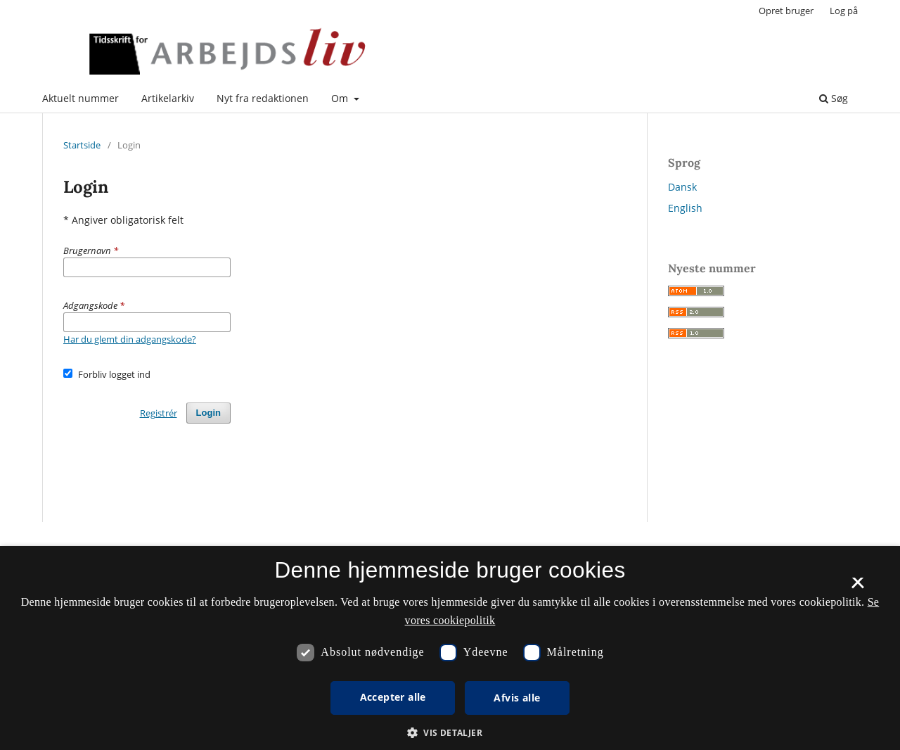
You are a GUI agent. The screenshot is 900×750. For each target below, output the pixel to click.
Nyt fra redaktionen (263, 98)
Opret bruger (786, 10)
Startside (82, 145)
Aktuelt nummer (80, 98)
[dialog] (450, 648)
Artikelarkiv (167, 98)
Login (208, 412)
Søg (833, 98)
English (685, 208)
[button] (450, 732)
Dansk (682, 186)
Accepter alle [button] (393, 697)
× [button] (857, 587)
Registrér (158, 413)
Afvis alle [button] (517, 697)
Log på (844, 10)
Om (341, 98)
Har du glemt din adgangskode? (129, 339)
